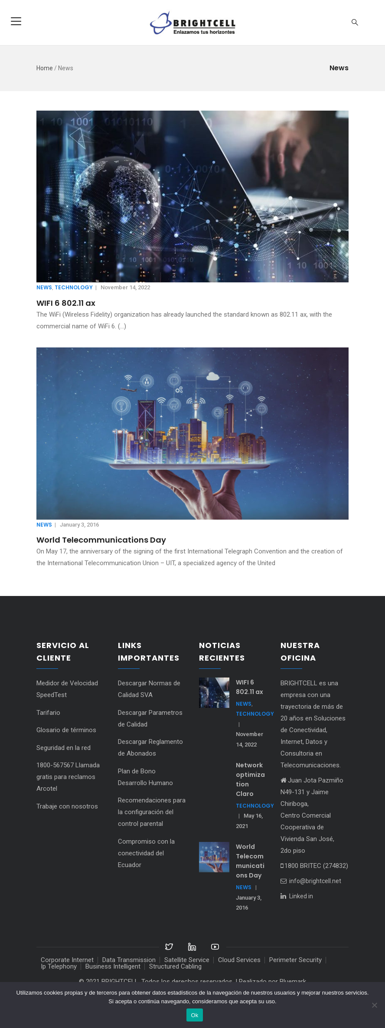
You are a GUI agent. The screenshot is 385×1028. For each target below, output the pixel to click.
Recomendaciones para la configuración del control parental (152, 812)
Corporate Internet (67, 960)
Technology (74, 287)
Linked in (301, 896)
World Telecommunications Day (101, 539)
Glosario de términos (66, 730)
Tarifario (48, 713)
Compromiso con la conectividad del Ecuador (146, 853)
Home (44, 68)
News (44, 287)
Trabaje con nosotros (67, 806)
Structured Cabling (175, 966)
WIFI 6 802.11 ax (65, 303)
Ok (194, 1015)
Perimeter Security (295, 960)
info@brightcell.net (311, 880)
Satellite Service (186, 960)
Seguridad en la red (63, 748)
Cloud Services (239, 960)
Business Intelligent (112, 966)
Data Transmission (129, 960)
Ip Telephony (59, 966)
